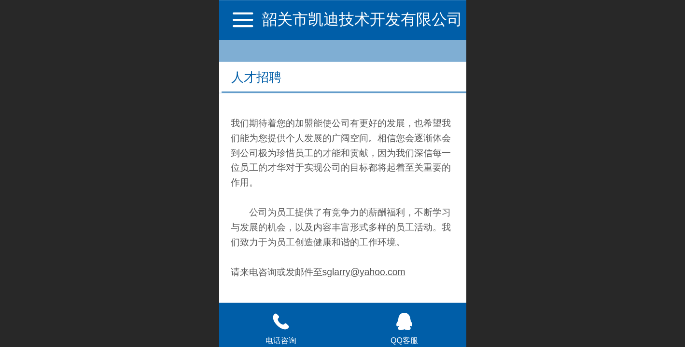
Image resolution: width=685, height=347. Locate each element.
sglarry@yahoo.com (363, 272)
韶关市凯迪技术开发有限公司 (362, 19)
